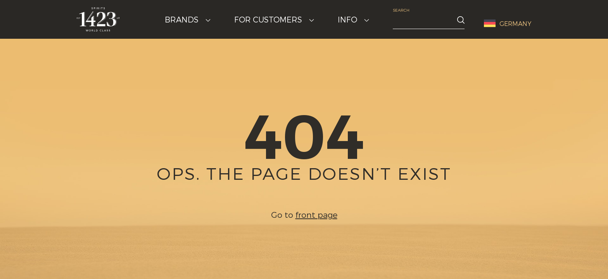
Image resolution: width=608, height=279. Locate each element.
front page (316, 214)
